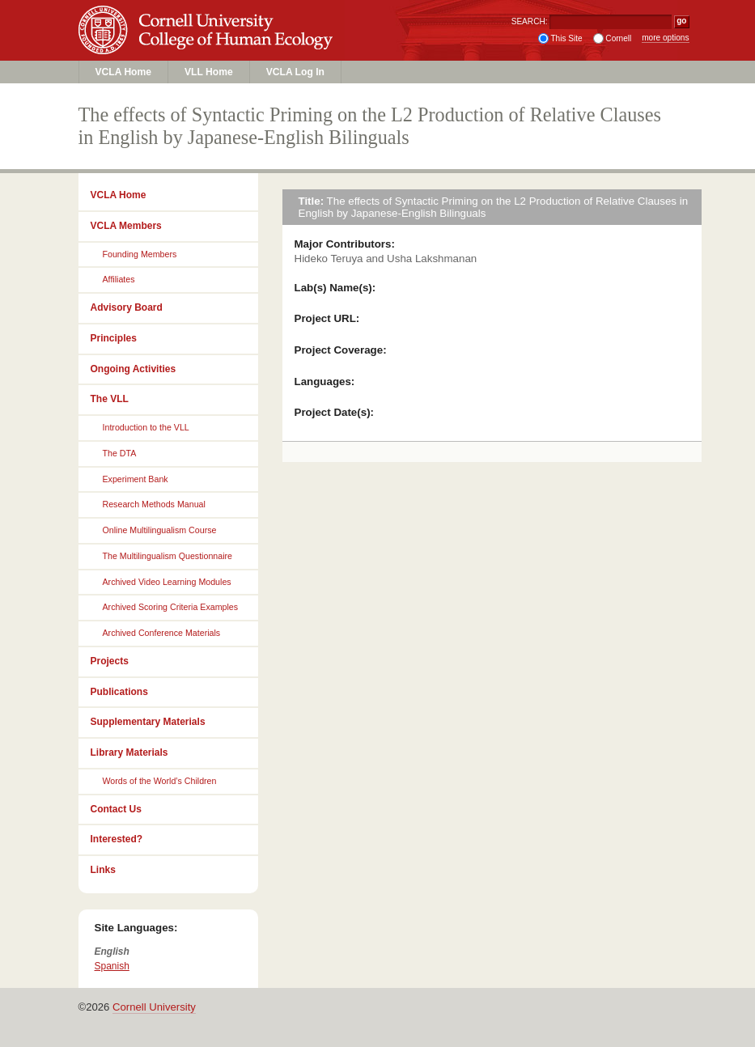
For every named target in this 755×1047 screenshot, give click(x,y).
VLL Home (209, 72)
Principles (114, 338)
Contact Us (116, 809)
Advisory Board (127, 307)
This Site (566, 38)
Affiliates (119, 279)
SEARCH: (529, 21)
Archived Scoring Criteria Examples (171, 607)
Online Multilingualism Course (160, 530)
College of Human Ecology (208, 46)
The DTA (120, 453)
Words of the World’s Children (160, 781)
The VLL (110, 399)
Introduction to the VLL (146, 427)
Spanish (112, 966)
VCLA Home (123, 72)
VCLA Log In (295, 72)
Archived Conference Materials (162, 633)
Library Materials (129, 752)
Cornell (618, 38)
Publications (119, 691)
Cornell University (208, 15)
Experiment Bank (135, 479)
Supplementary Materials (148, 721)
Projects (110, 661)
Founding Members (140, 254)
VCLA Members (126, 225)
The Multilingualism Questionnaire (168, 556)
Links (103, 869)
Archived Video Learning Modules (167, 582)
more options (665, 37)
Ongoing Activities (133, 369)
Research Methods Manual (154, 504)
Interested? (117, 839)
